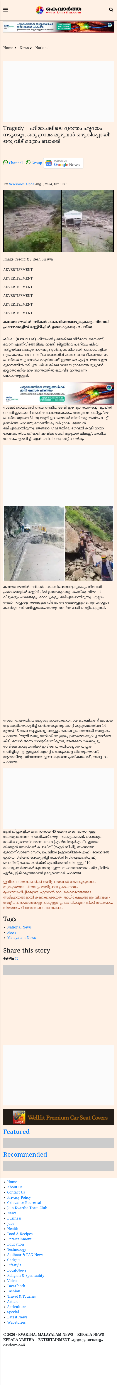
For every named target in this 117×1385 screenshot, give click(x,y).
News (24, 48)
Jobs (10, 1224)
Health (12, 1229)
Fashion (13, 1291)
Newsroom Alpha (21, 184)
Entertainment (19, 1239)
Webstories (16, 1323)
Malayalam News (21, 938)
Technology (16, 1250)
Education (15, 1245)
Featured (16, 1132)
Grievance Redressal (24, 1203)
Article (12, 1302)
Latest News (17, 1317)
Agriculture (16, 1307)
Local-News (16, 1271)
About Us (14, 1187)
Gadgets (13, 1260)
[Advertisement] (58, 91)
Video (12, 1281)
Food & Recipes (20, 1234)
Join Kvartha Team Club (27, 1208)
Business (14, 1218)
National (42, 48)
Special (13, 1312)
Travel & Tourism (21, 1297)
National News (19, 927)
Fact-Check (16, 1286)
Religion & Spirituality (25, 1276)
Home (8, 48)
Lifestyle (14, 1265)
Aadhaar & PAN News (25, 1255)
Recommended (25, 1155)
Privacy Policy (19, 1198)
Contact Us (16, 1192)
